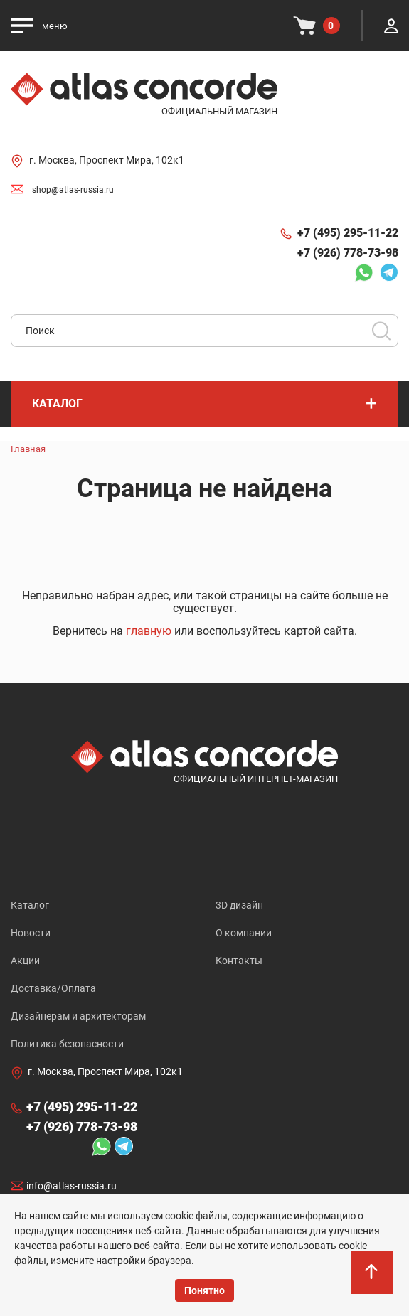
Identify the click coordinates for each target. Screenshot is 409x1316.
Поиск (381, 331)
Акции (25, 960)
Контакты (239, 960)
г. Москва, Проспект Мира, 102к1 (106, 160)
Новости (31, 932)
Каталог (30, 905)
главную (148, 631)
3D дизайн (239, 905)
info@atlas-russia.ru (71, 1186)
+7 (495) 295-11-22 (347, 233)
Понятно (204, 1290)
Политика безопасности (67, 1043)
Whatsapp (363, 272)
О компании (244, 932)
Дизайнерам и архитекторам (78, 1016)
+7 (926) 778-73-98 (347, 253)
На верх (372, 1280)
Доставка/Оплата (53, 988)
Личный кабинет (391, 25)
